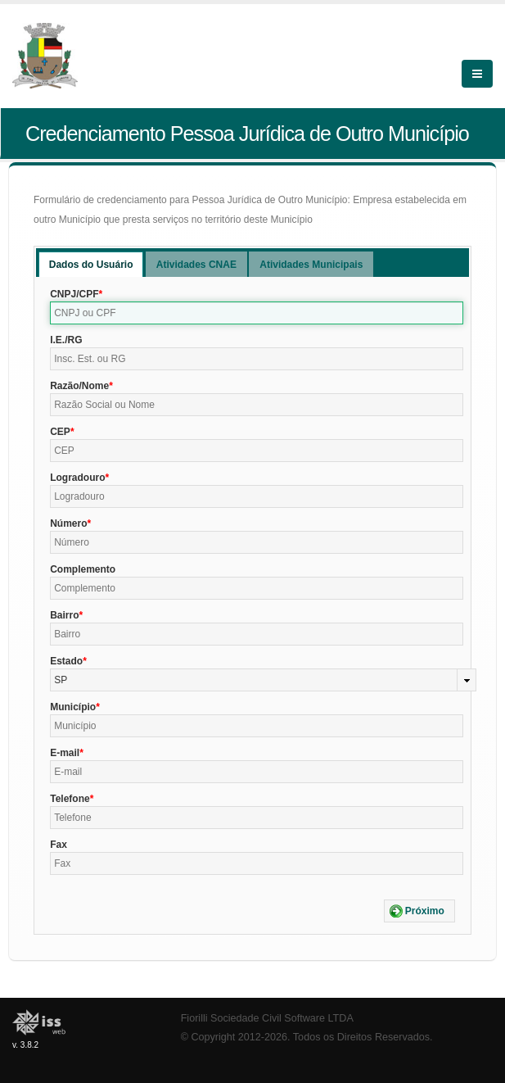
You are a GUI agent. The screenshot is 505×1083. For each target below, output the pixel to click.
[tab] (91, 264)
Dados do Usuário (91, 264)
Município (73, 707)
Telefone (69, 798)
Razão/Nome (79, 386)
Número (68, 523)
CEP (60, 431)
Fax (58, 844)
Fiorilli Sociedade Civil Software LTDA (267, 1018)
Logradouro (77, 477)
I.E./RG (66, 340)
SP (60, 680)
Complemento (82, 569)
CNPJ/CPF (74, 294)
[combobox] (263, 679)
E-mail (64, 753)
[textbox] (256, 312)
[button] (419, 910)
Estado (66, 661)
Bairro (64, 615)
